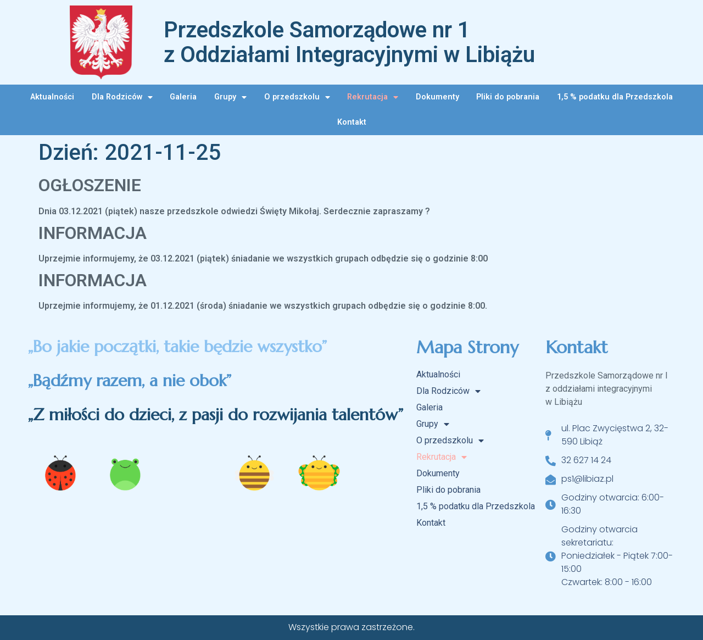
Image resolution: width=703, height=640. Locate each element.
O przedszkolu (297, 97)
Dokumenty (437, 97)
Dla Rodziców (122, 97)
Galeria (183, 97)
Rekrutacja (372, 97)
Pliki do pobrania (507, 97)
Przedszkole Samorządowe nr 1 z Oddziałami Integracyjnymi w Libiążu (349, 42)
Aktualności (52, 97)
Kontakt (351, 122)
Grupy (230, 97)
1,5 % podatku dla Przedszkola (615, 97)
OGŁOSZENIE (89, 185)
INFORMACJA (92, 232)
